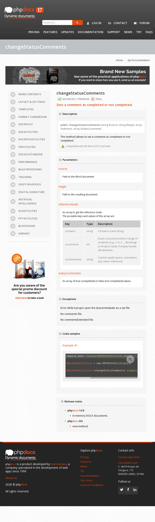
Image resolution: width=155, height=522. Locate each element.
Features (50, 32)
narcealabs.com (128, 462)
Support (113, 32)
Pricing (33, 32)
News (128, 32)
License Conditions (92, 485)
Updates (67, 32)
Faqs (149, 32)
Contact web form (129, 457)
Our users (87, 480)
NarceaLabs (58, 464)
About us (11, 478)
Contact (116, 23)
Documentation (90, 32)
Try (139, 32)
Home (119, 60)
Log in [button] (93, 23)
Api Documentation (139, 60)
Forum (141, 23)
